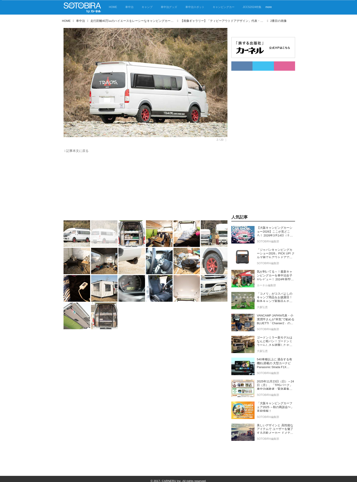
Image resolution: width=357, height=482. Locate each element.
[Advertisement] (144, 188)
